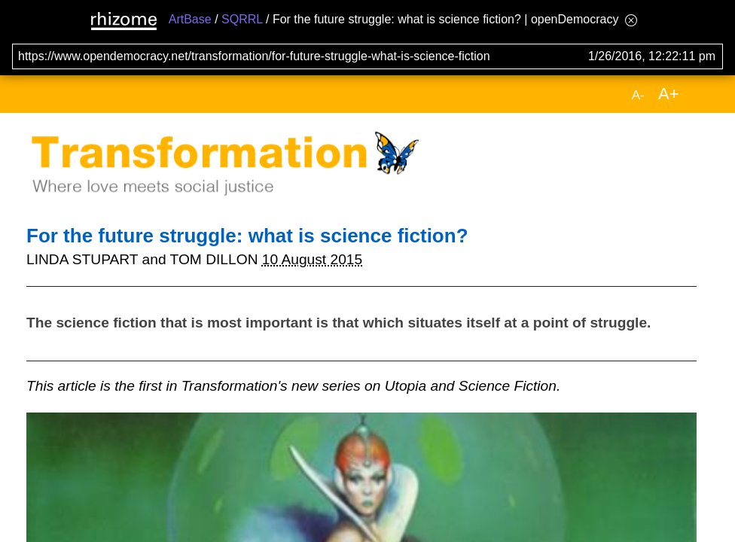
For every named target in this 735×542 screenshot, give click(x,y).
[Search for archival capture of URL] (367, 56)
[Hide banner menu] (631, 20)
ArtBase (190, 19)
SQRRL (242, 19)
